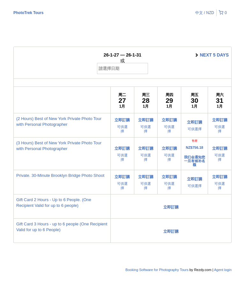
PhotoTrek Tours (28, 13)
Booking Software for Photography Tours (157, 270)
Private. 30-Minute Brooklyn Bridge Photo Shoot (60, 175)
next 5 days (211, 54)
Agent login (223, 270)
